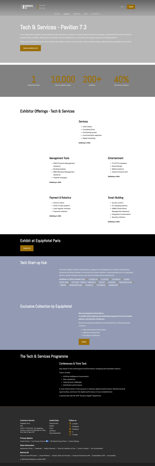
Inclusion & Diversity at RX (81, 455)
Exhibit (86, 14)
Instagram (74, 426)
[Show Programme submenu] (81, 13)
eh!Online (52, 431)
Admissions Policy (26, 448)
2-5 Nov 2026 (42, 5)
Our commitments (97, 448)
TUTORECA (101, 285)
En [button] (122, 7)
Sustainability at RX (98, 455)
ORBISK (63, 285)
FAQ (21, 426)
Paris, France (42, 8)
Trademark (38, 448)
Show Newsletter (55, 433)
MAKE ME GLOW (125, 282)
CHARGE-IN (93, 279)
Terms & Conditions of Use (67, 448)
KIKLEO (102, 282)
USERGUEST (113, 285)
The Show (57, 14)
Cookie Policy (24, 441)
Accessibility (111, 455)
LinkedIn (73, 424)
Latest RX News (44, 455)
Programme (76, 14)
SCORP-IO (89, 285)
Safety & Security (50, 448)
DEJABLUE (116, 279)
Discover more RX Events (28, 455)
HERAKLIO (92, 282)
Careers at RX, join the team (61, 455)
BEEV (83, 279)
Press (51, 428)
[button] (131, 7)
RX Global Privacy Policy (59, 441)
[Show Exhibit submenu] (89, 13)
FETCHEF (75, 282)
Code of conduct (83, 448)
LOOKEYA (112, 282)
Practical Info (95, 14)
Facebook (74, 429)
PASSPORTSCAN (76, 285)
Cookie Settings (73, 441)
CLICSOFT (105, 279)
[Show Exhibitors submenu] (70, 13)
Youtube (73, 435)
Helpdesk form (25, 423)
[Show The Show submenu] (61, 13)
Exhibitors (67, 14)
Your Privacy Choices (40, 441)
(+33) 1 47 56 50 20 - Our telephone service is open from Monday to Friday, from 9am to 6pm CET (33, 430)
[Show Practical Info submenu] (100, 13)
